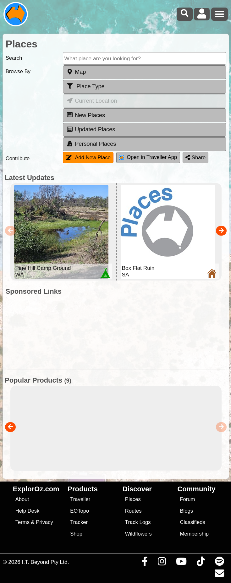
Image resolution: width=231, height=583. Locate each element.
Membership (194, 534)
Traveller (80, 499)
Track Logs (138, 522)
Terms (22, 522)
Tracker (79, 522)
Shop (76, 534)
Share (195, 158)
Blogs (186, 511)
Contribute (18, 158)
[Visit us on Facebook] (144, 563)
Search (14, 58)
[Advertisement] (119, 333)
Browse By (18, 71)
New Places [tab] (85, 115)
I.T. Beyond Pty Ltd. (45, 562)
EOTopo (79, 511)
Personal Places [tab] (91, 144)
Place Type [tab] (85, 86)
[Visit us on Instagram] (161, 563)
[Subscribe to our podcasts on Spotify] (219, 563)
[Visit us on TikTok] (200, 563)
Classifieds (192, 522)
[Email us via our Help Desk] (219, 575)
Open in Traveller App (148, 157)
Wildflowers (138, 534)
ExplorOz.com (36, 489)
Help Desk (27, 511)
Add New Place (88, 158)
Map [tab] (76, 72)
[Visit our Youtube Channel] (181, 563)
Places (133, 499)
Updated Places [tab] (90, 129)
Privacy (44, 522)
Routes (133, 511)
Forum (187, 499)
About (22, 499)
